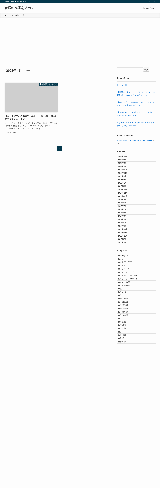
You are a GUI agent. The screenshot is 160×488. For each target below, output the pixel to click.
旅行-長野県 (126, 424)
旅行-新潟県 (126, 413)
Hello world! (122, 85)
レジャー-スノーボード (130, 356)
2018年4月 (124, 192)
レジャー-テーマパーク (130, 361)
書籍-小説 (125, 447)
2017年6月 (124, 249)
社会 (122, 453)
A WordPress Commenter (141, 140)
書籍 (122, 430)
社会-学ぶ (125, 464)
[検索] (154, 1)
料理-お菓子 (126, 384)
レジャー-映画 (127, 373)
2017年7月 (124, 243)
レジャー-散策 (127, 367)
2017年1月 (124, 277)
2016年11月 (125, 289)
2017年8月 (124, 237)
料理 (122, 378)
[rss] (150, 1)
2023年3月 (124, 175)
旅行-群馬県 (126, 418)
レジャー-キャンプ (129, 350)
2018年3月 (124, 197)
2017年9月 (124, 232)
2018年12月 (125, 180)
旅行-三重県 (126, 396)
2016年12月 (125, 283)
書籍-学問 (125, 441)
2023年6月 (124, 163)
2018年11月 (125, 186)
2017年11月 (125, 220)
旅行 (122, 390)
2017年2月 (124, 272)
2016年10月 (125, 294)
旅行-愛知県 (126, 407)
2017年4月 (124, 260)
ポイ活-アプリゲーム (130, 333)
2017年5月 (124, 255)
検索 (146, 69)
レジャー (124, 338)
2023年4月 (124, 169)
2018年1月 (124, 209)
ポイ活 (123, 327)
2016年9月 (124, 300)
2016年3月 (124, 306)
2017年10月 (125, 226)
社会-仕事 (125, 458)
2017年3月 (124, 266)
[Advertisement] (80, 38)
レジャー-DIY (126, 344)
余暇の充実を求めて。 (21, 8)
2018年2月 (124, 203)
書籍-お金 (125, 435)
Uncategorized (127, 321)
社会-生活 (125, 470)
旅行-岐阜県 (126, 401)
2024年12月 (125, 158)
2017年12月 (125, 215)
